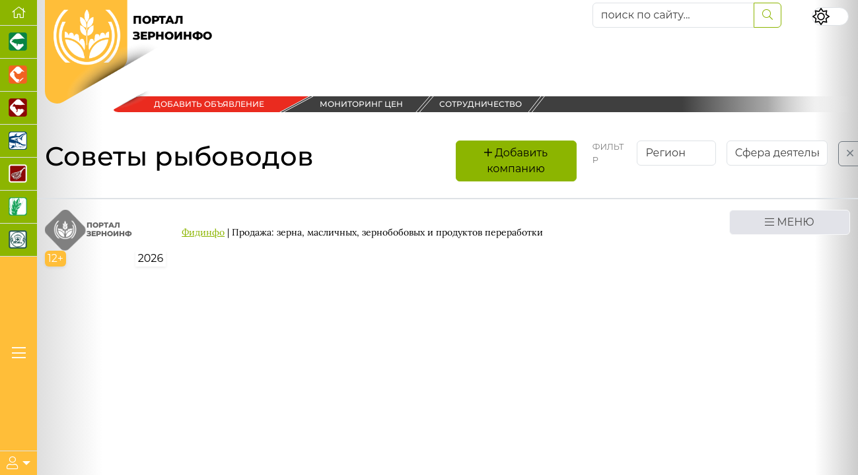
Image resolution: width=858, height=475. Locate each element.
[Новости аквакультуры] (18, 141)
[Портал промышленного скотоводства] (18, 108)
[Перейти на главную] (18, 13)
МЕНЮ (789, 222)
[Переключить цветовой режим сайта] (830, 16)
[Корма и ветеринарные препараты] (18, 240)
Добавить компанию (516, 160)
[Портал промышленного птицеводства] (18, 75)
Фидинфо (203, 232)
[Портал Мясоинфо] (18, 174)
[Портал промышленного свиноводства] (18, 42)
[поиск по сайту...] (673, 15)
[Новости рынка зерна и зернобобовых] (18, 207)
